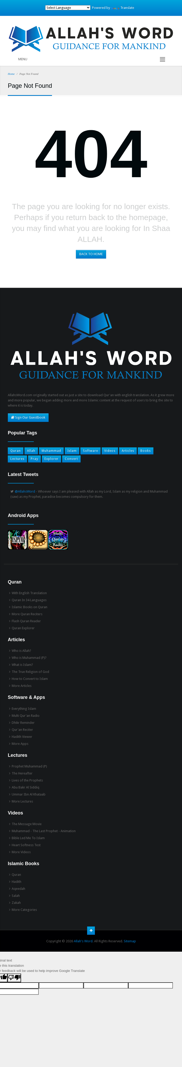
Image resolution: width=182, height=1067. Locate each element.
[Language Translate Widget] (67, 7)
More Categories (24, 910)
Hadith (16, 882)
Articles (128, 451)
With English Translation (29, 593)
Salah (16, 896)
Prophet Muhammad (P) (29, 766)
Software (90, 451)
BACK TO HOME (91, 254)
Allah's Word (83, 941)
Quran (15, 451)
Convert (71, 459)
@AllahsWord (25, 491)
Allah (31, 451)
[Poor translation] (14, 977)
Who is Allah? (21, 651)
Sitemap (130, 941)
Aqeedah (18, 889)
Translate (122, 8)
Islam (72, 451)
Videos (109, 451)
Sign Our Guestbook (28, 417)
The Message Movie (27, 824)
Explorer (51, 459)
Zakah (16, 903)
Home (11, 73)
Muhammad (51, 451)
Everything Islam (24, 709)
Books (145, 451)
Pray (34, 459)
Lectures (17, 459)
